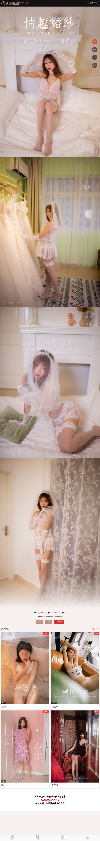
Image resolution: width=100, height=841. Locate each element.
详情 (94, 50)
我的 (87, 837)
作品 (37, 837)
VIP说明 (59, 622)
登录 (39, 622)
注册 (48, 622)
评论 (94, 65)
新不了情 (55, 785)
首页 (12, 837)
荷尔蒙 (3, 707)
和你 (2, 785)
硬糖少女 (55, 707)
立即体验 (93, 3)
